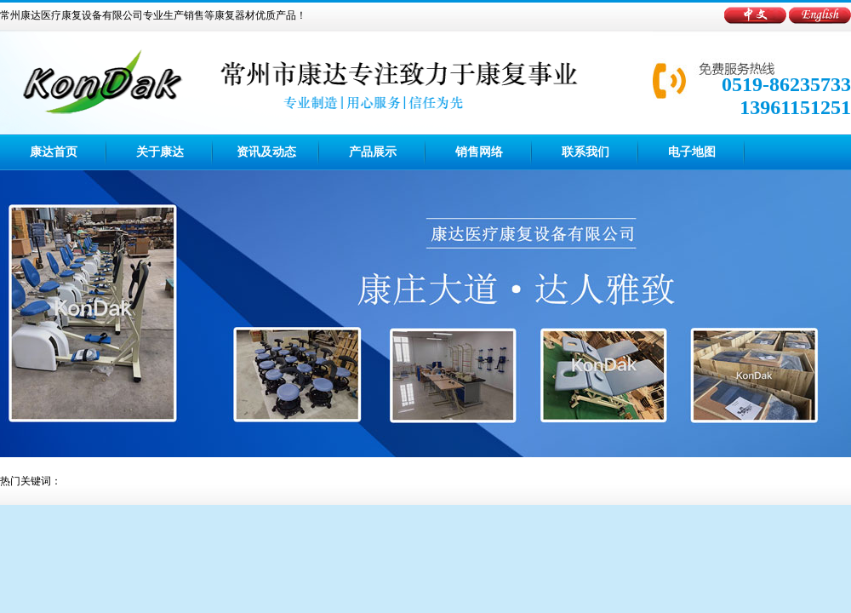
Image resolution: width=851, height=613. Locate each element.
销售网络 (479, 152)
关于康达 (160, 152)
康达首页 (53, 152)
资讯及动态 (266, 152)
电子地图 (692, 152)
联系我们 (585, 152)
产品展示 (373, 152)
